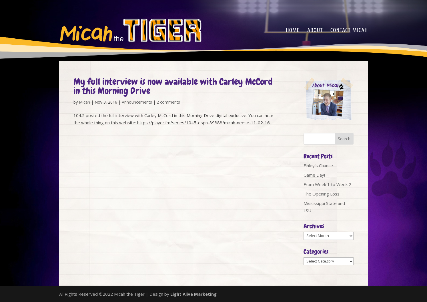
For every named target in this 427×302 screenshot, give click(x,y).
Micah (84, 102)
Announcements (137, 102)
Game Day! (314, 175)
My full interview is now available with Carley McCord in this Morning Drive (173, 86)
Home (293, 30)
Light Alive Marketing (193, 294)
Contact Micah (349, 30)
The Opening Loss (322, 194)
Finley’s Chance (318, 165)
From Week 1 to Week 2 (327, 184)
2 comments (168, 102)
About (315, 30)
